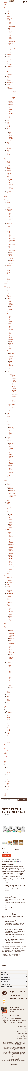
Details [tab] (14, 914)
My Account (8, 768)
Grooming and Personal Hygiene (9, 172)
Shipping (8, 770)
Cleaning (9, 723)
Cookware (9, 298)
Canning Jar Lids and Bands (14, 399)
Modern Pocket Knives (14, 93)
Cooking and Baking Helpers (11, 433)
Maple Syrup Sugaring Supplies (11, 138)
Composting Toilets (9, 590)
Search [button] (22, 799)
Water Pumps (8, 604)
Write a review (6, 814)
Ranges (8, 584)
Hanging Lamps (11, 521)
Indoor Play (10, 681)
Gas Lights (8, 499)
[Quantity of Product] (13, 852)
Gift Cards (8, 703)
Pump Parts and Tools (10, 618)
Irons (10, 252)
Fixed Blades (11, 102)
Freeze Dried (11, 344)
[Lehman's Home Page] (11, 1)
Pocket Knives (11, 89)
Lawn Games (8, 691)
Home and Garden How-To (11, 657)
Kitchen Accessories (12, 428)
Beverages (11, 335)
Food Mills (10, 358)
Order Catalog (6, 749)
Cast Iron (10, 300)
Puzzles (8, 694)
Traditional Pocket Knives (14, 97)
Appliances (6, 588)
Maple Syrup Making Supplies (8, 124)
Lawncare (9, 120)
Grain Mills (8, 414)
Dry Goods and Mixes (10, 325)
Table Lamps (11, 515)
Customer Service (14, 977)
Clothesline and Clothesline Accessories (12, 242)
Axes (10, 111)
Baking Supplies (11, 303)
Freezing (11, 409)
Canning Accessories (15, 387)
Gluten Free (11, 347)
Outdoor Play (11, 684)
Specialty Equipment (9, 441)
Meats (10, 321)
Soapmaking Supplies (12, 183)
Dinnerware (9, 311)
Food (8, 313)
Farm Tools (8, 70)
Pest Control (8, 143)
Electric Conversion (11, 565)
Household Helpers (9, 224)
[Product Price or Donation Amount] (9, 848)
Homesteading (10, 82)
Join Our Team (14, 975)
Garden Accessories (9, 73)
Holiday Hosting (8, 417)
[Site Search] (26, 2)
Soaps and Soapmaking (9, 803)
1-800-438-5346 (5, 794)
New (5, 744)
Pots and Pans (10, 308)
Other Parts (10, 568)
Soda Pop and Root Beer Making (11, 469)
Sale (5, 746)
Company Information (14, 987)
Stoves (5, 575)
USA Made (5, 707)
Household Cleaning (9, 210)
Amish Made (8, 733)
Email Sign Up (8, 788)
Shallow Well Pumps (11, 613)
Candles (11, 488)
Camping (9, 54)
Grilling (8, 586)
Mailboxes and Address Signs (9, 279)
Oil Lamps (8, 512)
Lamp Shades (11, 556)
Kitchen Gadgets (8, 425)
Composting (9, 59)
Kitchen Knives (11, 108)
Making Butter (11, 453)
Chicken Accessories (9, 57)
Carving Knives (11, 105)
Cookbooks (11, 638)
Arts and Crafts (10, 667)
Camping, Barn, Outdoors (9, 508)
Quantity (5, 852)
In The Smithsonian (14, 979)
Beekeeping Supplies (9, 18)
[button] (14, 828)
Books (8, 629)
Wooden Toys (11, 688)
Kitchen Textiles (8, 438)
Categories (14, 972)
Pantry (10, 319)
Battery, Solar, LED (8, 504)
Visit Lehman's (14, 982)
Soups (10, 341)
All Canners (14, 384)
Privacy (8, 781)
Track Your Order (5, 761)
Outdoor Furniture (9, 266)
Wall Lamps (11, 518)
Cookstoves (9, 577)
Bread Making (8, 741)
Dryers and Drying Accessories (12, 248)
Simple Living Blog (5, 753)
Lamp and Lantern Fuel (11, 536)
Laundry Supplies (8, 230)
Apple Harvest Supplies (8, 15)
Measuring (11, 369)
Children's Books (11, 635)
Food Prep (8, 351)
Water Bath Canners (14, 377)
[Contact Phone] (22, 2)
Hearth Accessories (9, 579)
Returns (8, 772)
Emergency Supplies (9, 67)
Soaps (10, 180)
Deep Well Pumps (11, 608)
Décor (8, 200)
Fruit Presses (11, 133)
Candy (10, 337)
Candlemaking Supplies (12, 495)
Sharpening (11, 113)
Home (5, 2)
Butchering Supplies (11, 444)
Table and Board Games (8, 698)
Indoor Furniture (9, 227)
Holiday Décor (8, 203)
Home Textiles (8, 206)
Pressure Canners (14, 380)
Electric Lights (8, 572)
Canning (11, 374)
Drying (10, 411)
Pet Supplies (8, 269)
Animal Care (8, 10)
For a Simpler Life (14, 984)
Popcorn (11, 339)
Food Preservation (10, 372)
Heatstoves (9, 582)
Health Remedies (9, 168)
